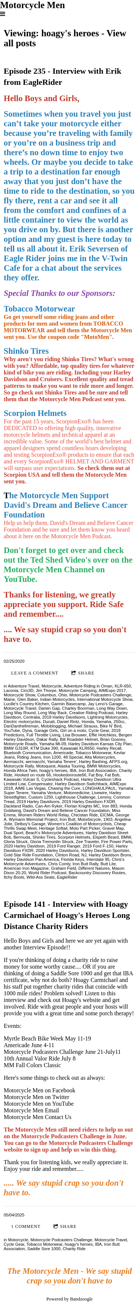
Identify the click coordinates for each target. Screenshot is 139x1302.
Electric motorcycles (22, 721)
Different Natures (93, 868)
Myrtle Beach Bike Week (33, 1038)
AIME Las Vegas (30, 788)
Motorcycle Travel (20, 708)
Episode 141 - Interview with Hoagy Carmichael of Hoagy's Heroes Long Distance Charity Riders (67, 914)
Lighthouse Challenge (75, 797)
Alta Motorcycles (100, 757)
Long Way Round (20, 712)
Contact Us (58, 1117)
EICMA (106, 815)
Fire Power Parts (116, 841)
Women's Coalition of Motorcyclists (79, 824)
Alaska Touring (71, 766)
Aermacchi (13, 761)
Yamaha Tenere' (62, 761)
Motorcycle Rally (19, 766)
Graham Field (63, 868)
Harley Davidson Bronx (110, 855)
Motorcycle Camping (77, 690)
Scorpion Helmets (74, 837)
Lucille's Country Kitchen (26, 704)
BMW (126, 837)
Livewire (99, 792)
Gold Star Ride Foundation (28, 855)
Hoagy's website (82, 1000)
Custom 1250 (41, 797)
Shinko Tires (44, 837)
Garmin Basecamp (68, 704)
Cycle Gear (99, 730)
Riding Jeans (29, 757)
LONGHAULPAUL (99, 788)
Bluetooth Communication (27, 752)
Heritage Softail (53, 828)
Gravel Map (113, 828)
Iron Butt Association (97, 770)
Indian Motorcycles (57, 699)
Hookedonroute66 (69, 775)
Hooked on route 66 (32, 775)
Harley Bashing (93, 761)
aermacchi (35, 761)
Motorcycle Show (19, 695)
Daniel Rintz (68, 721)
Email (52, 1110)
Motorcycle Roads (20, 744)
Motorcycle (52, 686)
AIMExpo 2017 (112, 690)
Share (82, 673)
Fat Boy (96, 775)
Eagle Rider (25, 258)
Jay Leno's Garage (105, 704)
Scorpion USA (21, 475)
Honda (88, 721)
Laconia (11, 690)
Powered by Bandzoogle (69, 1299)
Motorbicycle (89, 819)
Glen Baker (27, 699)
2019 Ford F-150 (98, 846)
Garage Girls (46, 730)
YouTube (12, 730)
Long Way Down (112, 708)
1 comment (25, 1226)
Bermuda (21, 837)
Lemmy (104, 797)
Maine (9, 699)
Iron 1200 (52, 757)
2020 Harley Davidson (24, 846)
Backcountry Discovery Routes (97, 872)
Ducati (49, 721)
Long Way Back (52, 712)
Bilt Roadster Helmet (79, 739)
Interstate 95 (97, 859)
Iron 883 (110, 806)
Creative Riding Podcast (91, 712)
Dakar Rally (46, 739)
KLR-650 (123, 686)
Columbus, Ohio (52, 695)
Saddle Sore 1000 (43, 1248)
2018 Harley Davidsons (63, 717)
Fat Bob (112, 775)
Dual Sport (13, 832)
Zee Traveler (87, 841)
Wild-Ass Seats (41, 877)
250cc (119, 721)
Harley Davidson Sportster (105, 850)
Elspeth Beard (106, 837)
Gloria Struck (16, 841)
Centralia (31, 717)
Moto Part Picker (85, 828)
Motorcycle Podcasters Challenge (100, 695)
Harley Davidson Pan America (31, 859)
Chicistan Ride (84, 815)
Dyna (27, 730)
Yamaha (103, 721)
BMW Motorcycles (103, 766)
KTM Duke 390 (44, 748)
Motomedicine (77, 792)
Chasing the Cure (64, 788)
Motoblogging (53, 726)
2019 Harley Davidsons (38, 801)
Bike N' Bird (110, 726)
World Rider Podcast (47, 872)
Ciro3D (26, 690)
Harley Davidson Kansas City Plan (99, 744)
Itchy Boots (14, 877)
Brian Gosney (112, 739)
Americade (63, 752)
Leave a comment (34, 673)
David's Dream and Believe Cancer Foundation (66, 810)
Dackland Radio (18, 806)
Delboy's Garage (29, 824)
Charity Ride (74, 1248)
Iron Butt (67, 819)
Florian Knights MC (82, 806)
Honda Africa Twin (20, 770)
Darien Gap (49, 708)
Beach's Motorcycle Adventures (54, 832)
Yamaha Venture (46, 792)
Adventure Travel (23, 686)
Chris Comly (59, 864)
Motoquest (45, 766)
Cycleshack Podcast (60, 779)
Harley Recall (109, 748)
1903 (108, 819)
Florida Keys (72, 859)
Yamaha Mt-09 (52, 744)
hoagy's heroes (53, 770)
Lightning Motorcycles (107, 717)
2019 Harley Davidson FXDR (88, 801)
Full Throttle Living (43, 735)
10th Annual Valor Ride (32, 1058)
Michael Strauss (83, 726)
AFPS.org (118, 761)
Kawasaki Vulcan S (21, 779)
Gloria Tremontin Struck (52, 841)
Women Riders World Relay (43, 815)
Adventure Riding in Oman (88, 686)
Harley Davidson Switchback (81, 784)
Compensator (40, 784)
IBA (73, 770)
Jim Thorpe (46, 690)
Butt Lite (108, 864)
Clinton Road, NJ (71, 855)
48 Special (72, 757)
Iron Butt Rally (85, 864)
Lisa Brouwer (75, 735)
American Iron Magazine (26, 868)
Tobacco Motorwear (93, 752)
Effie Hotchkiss (102, 735)
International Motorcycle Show (104, 699)
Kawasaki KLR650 (77, 748)
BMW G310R (16, 748)
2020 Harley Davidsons (57, 850)
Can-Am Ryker (48, 806)
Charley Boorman (78, 708)
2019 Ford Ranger (63, 846)
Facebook (63, 1090)
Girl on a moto (73, 730)
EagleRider (67, 877)
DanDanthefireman (21, 726)
